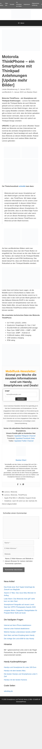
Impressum (27, 4)
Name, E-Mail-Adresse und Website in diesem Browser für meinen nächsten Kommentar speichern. (19, 561)
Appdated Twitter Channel (23, 441)
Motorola (14, 492)
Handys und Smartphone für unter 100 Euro (20, 667)
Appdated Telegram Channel (24, 436)
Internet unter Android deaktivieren (16, 629)
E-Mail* (7, 391)
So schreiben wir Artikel (19, 4)
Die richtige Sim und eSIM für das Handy (19, 639)
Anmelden (21, 399)
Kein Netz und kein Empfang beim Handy (19, 635)
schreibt (22, 186)
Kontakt (12, 4)
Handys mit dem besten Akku (15, 671)
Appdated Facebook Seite (25, 438)
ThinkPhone (22, 495)
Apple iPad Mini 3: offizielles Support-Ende (20, 498)
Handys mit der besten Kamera (15, 680)
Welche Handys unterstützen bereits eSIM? (20, 632)
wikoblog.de (8, 691)
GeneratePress (21, 701)
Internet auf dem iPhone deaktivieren (17, 625)
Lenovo (7, 492)
